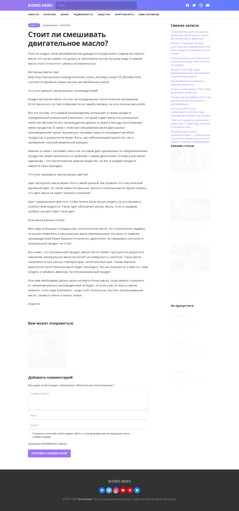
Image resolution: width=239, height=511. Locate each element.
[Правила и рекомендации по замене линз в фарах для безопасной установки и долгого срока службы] (191, 257)
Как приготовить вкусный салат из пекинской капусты (187, 324)
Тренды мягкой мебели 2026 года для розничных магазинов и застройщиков (191, 101)
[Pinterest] (130, 490)
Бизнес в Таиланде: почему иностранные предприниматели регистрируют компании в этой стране (190, 48)
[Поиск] (96, 5)
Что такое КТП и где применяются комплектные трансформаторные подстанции (190, 112)
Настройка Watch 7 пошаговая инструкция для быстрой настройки (190, 380)
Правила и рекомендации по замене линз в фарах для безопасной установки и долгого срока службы (128, 352)
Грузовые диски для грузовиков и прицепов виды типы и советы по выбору (46, 353)
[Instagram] (201, 5)
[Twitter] (194, 5)
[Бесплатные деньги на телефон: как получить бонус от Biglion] (191, 210)
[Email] (88, 425)
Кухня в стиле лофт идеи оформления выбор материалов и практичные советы (190, 73)
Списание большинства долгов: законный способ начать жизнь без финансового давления (190, 35)
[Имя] (88, 415)
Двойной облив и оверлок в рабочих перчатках (188, 82)
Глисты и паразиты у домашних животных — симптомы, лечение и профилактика (190, 123)
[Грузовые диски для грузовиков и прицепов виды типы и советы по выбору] (191, 161)
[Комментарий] (88, 399)
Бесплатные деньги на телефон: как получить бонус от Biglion (86, 355)
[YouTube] (207, 5)
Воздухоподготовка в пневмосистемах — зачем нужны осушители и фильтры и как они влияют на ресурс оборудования (190, 136)
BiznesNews (85, 499)
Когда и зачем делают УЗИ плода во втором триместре (191, 90)
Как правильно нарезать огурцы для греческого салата (190, 352)
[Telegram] (137, 490)
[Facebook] (187, 5)
